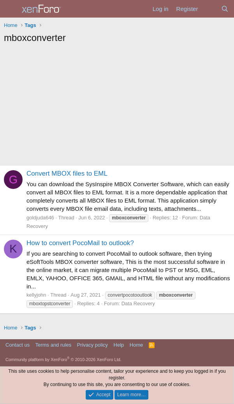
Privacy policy (92, 345)
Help (119, 345)
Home (136, 345)
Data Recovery (138, 303)
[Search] (224, 9)
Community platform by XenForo (63, 359)
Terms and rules (53, 345)
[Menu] (11, 9)
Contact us (17, 345)
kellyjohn (36, 295)
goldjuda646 (40, 218)
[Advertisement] (117, 106)
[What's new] (209, 9)
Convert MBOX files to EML (66, 173)
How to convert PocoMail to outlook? (80, 243)
